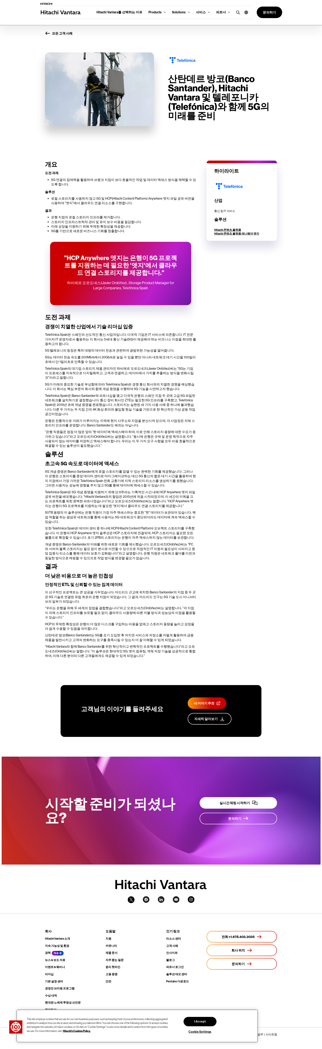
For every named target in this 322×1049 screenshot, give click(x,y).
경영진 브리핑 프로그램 (60, 988)
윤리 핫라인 (113, 967)
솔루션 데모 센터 (176, 974)
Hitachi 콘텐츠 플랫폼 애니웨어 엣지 (236, 233)
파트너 (221, 12)
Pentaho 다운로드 (177, 981)
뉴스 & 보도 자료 (55, 960)
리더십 (49, 974)
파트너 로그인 (175, 967)
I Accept (200, 1021)
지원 (108, 938)
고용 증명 (111, 974)
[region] (137, 1026)
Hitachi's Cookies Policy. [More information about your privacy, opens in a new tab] (77, 1030)
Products (155, 12)
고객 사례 (172, 946)
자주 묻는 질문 (115, 960)
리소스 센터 (173, 938)
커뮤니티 (111, 946)
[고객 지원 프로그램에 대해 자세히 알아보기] (209, 719)
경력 (48, 953)
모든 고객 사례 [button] (58, 33)
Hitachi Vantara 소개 (57, 938)
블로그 (170, 960)
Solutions (179, 12)
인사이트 (172, 953)
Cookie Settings (200, 1032)
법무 (260, 1034)
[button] (244, 12)
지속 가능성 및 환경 (57, 946)
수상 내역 (51, 995)
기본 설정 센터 (54, 981)
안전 (108, 981)
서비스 (201, 12)
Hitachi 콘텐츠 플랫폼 (227, 230)
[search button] (237, 12)
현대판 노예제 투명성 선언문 (63, 1002)
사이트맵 (271, 1034)
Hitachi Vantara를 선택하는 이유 (119, 12)
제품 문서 (111, 953)
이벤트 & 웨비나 (55, 967)
